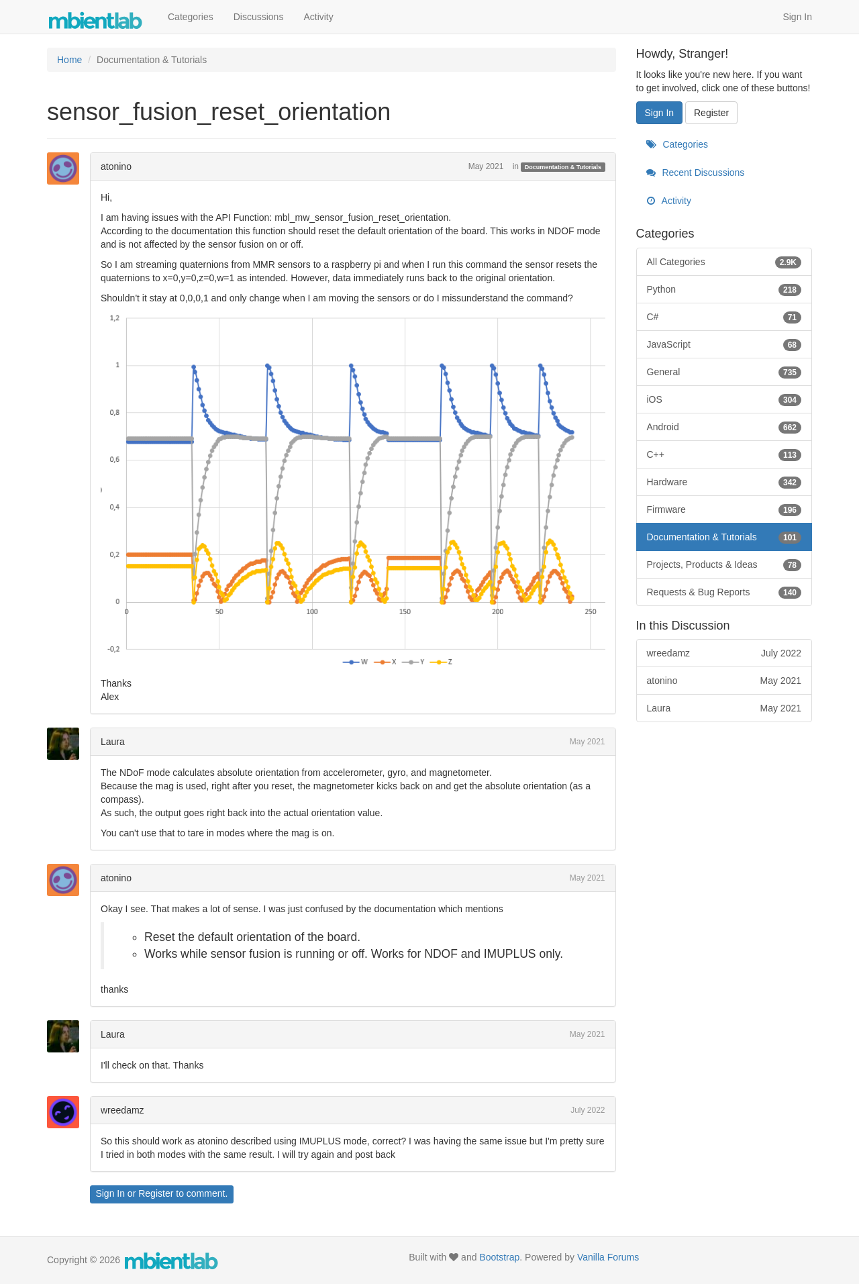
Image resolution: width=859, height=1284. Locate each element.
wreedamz (122, 1110)
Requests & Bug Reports (724, 592)
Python (724, 289)
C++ (724, 454)
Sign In (797, 16)
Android (724, 427)
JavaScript (724, 344)
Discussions (259, 16)
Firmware (724, 509)
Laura (113, 741)
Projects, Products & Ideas (724, 564)
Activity (318, 16)
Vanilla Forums (608, 1257)
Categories (190, 16)
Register (155, 1193)
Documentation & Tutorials (563, 167)
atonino (116, 166)
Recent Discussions (695, 172)
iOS (724, 399)
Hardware (724, 482)
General (724, 372)
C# (724, 317)
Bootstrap (499, 1257)
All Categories (724, 261)
